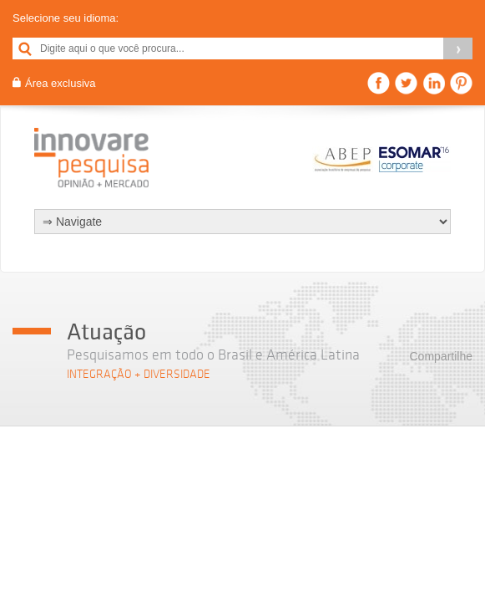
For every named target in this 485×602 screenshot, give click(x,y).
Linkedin (433, 83)
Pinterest (461, 83)
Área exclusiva (60, 83)
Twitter (406, 83)
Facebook (378, 83)
